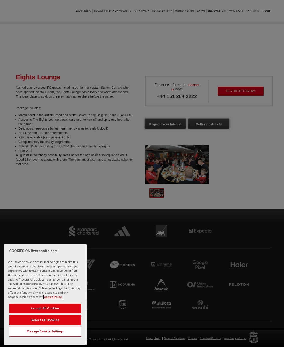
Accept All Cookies (45, 321)
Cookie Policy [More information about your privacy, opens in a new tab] (53, 309)
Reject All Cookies (45, 332)
